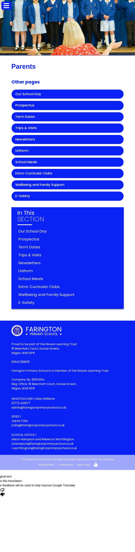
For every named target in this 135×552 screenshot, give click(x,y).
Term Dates (25, 116)
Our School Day (28, 94)
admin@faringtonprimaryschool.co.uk (38, 407)
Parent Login (84, 464)
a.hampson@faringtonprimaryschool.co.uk (42, 444)
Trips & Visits (26, 128)
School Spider (106, 459)
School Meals (26, 162)
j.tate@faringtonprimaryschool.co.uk (38, 425)
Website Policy (46, 464)
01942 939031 (20, 362)
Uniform (21, 150)
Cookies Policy (66, 464)
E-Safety (22, 196)
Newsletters (25, 139)
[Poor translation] (2, 492)
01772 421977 (20, 403)
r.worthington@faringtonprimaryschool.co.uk (44, 448)
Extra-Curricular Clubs (33, 173)
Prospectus (24, 105)
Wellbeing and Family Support (40, 184)
